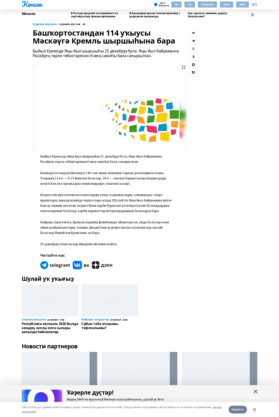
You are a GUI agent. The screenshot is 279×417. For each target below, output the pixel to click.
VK (176, 4)
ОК (189, 4)
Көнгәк (32, 4)
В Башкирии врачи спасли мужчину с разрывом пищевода (154, 15)
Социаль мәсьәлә (45, 24)
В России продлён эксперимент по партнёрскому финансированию (94, 15)
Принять (238, 409)
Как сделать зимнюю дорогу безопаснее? (207, 15)
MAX (242, 4)
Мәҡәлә (28, 14)
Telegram (207, 4)
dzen (226, 4)
